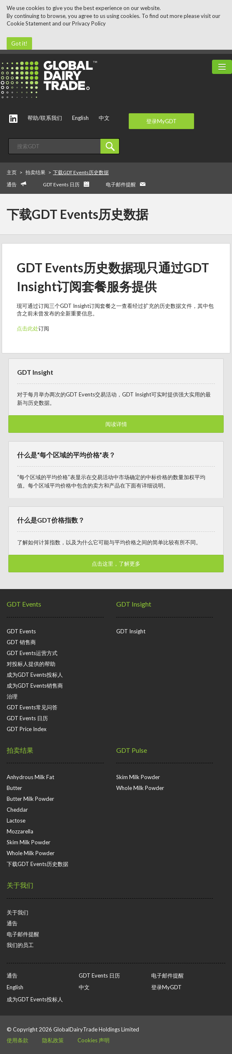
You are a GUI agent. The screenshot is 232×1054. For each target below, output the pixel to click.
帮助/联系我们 (44, 117)
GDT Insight (133, 604)
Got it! (19, 43)
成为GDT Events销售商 (35, 685)
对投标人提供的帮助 (31, 663)
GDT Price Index (27, 729)
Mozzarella (20, 831)
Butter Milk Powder (30, 798)
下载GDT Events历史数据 (37, 864)
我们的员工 (20, 945)
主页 (12, 172)
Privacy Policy (89, 23)
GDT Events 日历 (61, 184)
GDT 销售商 (21, 642)
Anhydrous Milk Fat (30, 777)
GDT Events (24, 604)
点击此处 (27, 328)
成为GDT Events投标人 (35, 674)
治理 (12, 696)
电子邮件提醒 (121, 184)
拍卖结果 (20, 750)
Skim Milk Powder (28, 842)
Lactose (16, 820)
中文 (104, 117)
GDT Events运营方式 (32, 653)
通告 (12, 184)
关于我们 (20, 885)
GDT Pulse (131, 750)
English (80, 117)
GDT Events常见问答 (32, 707)
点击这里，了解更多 (116, 563)
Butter (14, 788)
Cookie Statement (29, 23)
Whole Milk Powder (31, 853)
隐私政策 (53, 1040)
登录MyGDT (161, 121)
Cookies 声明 (93, 1040)
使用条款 (17, 1040)
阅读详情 (116, 424)
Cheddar (17, 809)
